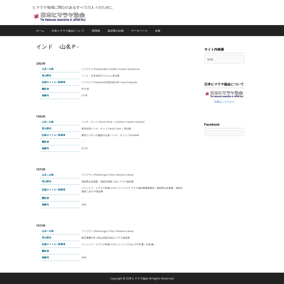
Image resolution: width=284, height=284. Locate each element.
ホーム (40, 30)
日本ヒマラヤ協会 (137, 278)
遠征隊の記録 (115, 30)
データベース (139, 30)
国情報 (96, 30)
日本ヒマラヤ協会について (68, 30)
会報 (157, 30)
